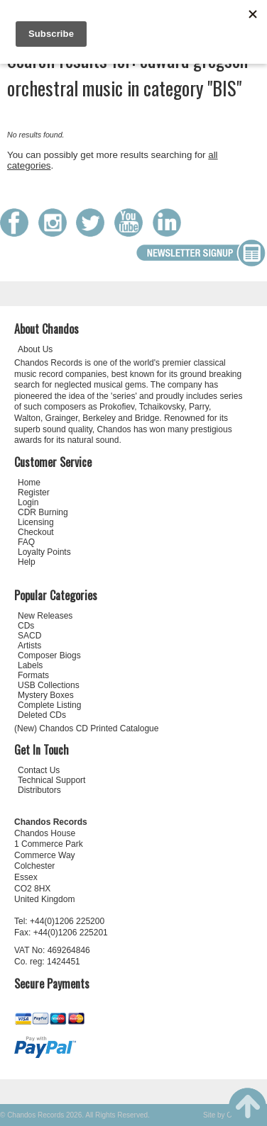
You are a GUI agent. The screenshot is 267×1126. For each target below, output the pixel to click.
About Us (35, 349)
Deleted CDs (42, 715)
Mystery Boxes (46, 695)
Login (28, 502)
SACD (29, 636)
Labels (30, 665)
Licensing (36, 522)
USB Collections (49, 685)
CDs (26, 626)
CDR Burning (43, 512)
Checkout (36, 532)
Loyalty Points (44, 552)
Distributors (39, 790)
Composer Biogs (49, 655)
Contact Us (39, 770)
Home (29, 483)
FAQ (26, 542)
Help (27, 562)
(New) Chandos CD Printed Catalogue (86, 728)
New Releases (45, 616)
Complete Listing (49, 705)
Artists (29, 646)
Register (34, 492)
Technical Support (51, 780)
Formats (33, 675)
